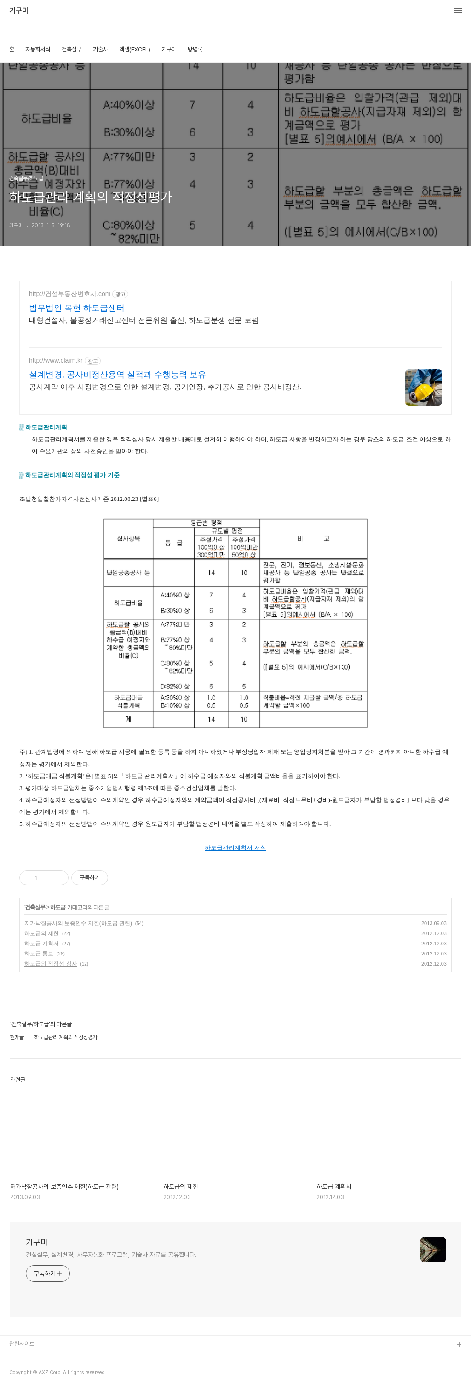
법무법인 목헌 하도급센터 (77, 308)
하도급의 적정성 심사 (50, 964)
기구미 (19, 11)
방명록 (195, 49)
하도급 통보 (38, 953)
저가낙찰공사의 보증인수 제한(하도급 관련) (78, 923)
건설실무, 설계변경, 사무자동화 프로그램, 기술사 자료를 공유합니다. (111, 1254)
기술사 (100, 49)
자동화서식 (38, 49)
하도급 (57, 907)
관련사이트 (21, 1343)
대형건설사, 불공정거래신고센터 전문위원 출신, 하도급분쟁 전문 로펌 (144, 320)
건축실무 (72, 49)
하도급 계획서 (41, 943)
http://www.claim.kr (56, 360)
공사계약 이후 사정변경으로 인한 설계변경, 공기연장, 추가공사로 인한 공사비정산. (165, 387)
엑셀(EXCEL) (134, 49)
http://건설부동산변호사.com (69, 293)
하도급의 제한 (41, 933)
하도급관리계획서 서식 (235, 847)
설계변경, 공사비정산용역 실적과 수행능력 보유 (117, 374)
